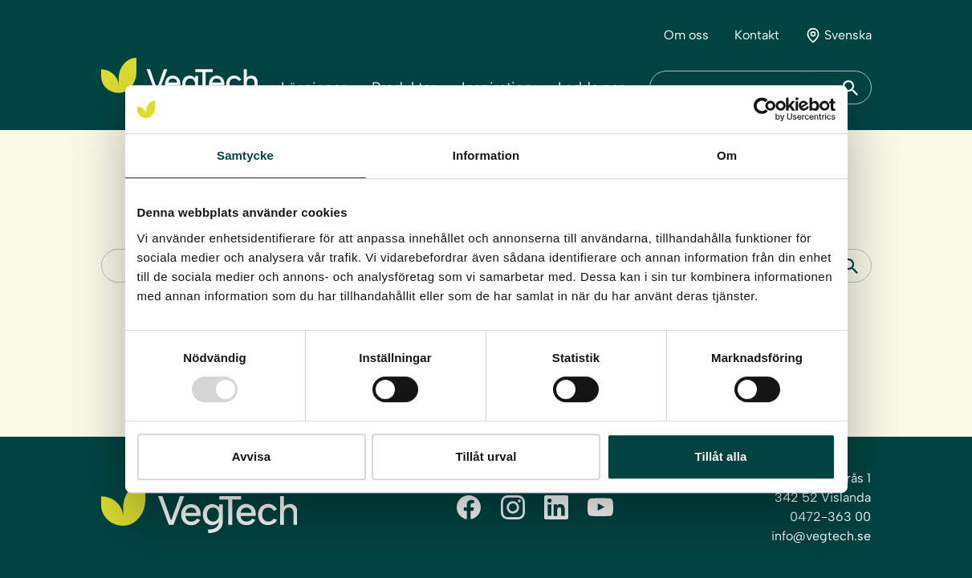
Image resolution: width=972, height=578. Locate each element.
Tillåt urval (486, 456)
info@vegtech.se (821, 535)
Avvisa (251, 456)
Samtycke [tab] (245, 155)
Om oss (686, 35)
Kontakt (756, 35)
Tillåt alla (720, 456)
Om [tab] (727, 155)
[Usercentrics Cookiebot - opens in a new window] (765, 109)
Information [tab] (486, 155)
